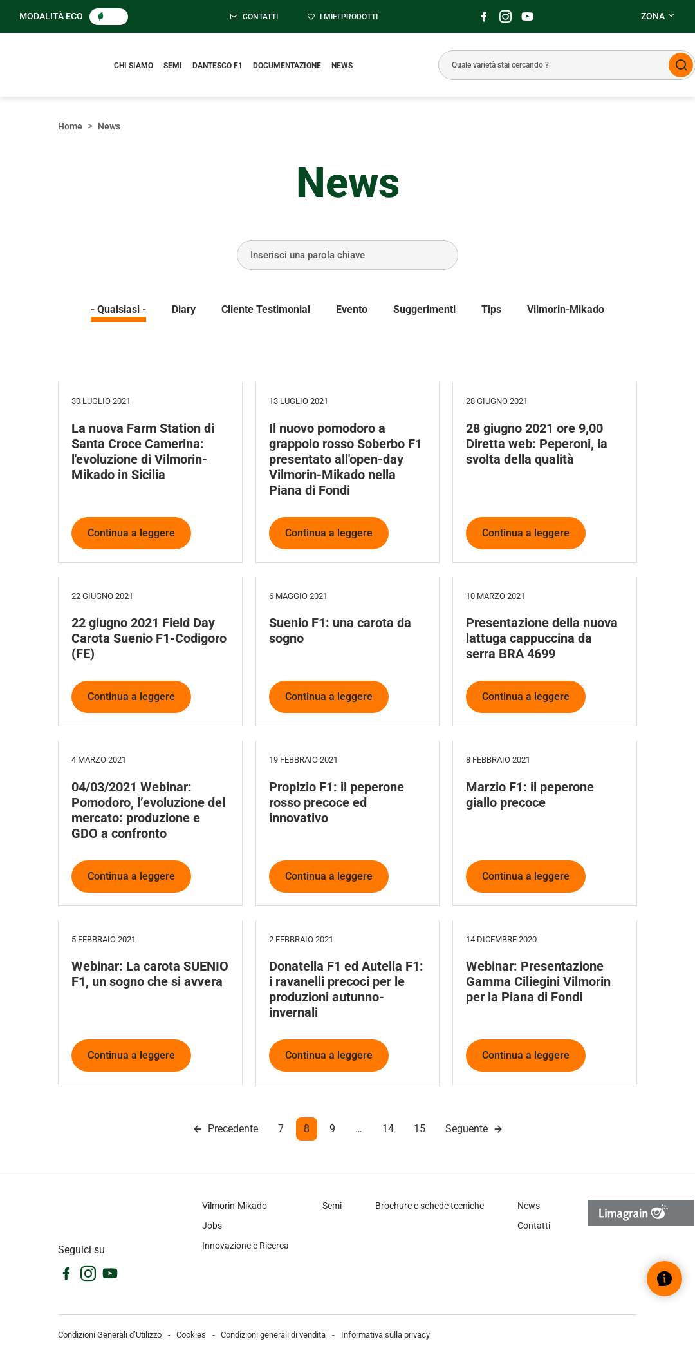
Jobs (212, 1225)
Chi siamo (133, 65)
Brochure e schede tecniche (429, 1205)
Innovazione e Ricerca (245, 1245)
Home (70, 126)
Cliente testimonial (265, 309)
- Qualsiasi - (118, 309)
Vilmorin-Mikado (565, 309)
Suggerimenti (424, 309)
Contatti (533, 1225)
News (342, 65)
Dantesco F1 (217, 65)
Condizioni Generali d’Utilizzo (110, 1335)
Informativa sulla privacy (385, 1335)
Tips (491, 309)
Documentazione (287, 65)
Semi (172, 65)
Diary (184, 309)
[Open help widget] (664, 1278)
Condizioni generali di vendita (273, 1335)
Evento (351, 309)
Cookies (191, 1335)
